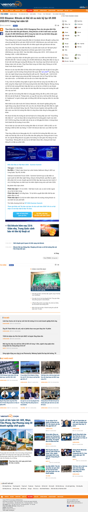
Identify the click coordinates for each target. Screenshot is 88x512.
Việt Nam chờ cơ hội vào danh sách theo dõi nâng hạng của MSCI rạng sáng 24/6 (50, 377)
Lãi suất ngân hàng (70, 486)
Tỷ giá (39, 14)
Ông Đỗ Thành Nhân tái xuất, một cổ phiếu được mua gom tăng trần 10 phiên (27, 329)
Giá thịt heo (23, 488)
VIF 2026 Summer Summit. (34, 203)
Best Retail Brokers (44, 488)
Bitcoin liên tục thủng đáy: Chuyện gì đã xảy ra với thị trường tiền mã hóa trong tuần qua (35, 248)
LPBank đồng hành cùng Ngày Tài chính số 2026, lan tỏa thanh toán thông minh (45, 303)
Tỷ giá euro (37, 486)
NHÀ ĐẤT (36, 10)
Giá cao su (35, 488)
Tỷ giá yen (30, 486)
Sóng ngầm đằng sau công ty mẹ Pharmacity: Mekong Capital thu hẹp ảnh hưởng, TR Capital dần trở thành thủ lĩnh (29, 354)
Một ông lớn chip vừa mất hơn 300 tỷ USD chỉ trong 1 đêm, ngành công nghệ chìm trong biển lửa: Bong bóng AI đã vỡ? (28, 345)
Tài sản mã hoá (23, 14)
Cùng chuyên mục (39, 269)
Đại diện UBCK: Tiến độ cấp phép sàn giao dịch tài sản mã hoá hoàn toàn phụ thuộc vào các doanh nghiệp (45, 288)
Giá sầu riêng (16, 488)
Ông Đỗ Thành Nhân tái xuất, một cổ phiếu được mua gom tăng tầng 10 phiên (80, 423)
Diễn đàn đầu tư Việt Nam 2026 (58, 488)
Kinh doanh (48, 444)
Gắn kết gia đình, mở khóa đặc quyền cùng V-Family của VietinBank (46, 294)
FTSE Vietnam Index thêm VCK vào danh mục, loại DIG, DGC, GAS (9, 376)
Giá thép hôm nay (7, 488)
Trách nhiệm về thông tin (8, 510)
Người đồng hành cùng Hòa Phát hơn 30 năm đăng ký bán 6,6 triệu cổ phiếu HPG (9, 402)
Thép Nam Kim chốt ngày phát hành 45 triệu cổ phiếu (20, 462)
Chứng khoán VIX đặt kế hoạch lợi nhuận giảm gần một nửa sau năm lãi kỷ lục (50, 402)
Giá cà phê (51, 486)
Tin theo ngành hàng (70, 16)
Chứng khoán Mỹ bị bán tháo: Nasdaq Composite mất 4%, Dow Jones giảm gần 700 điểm (80, 453)
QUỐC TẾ (24, 10)
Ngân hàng (13, 14)
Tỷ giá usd (24, 486)
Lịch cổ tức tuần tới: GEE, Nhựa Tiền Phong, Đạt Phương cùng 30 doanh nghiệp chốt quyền (16, 423)
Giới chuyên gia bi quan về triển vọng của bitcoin (28, 243)
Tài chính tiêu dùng (59, 14)
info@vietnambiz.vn (10, 508)
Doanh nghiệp (6, 323)
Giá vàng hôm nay (7, 486)
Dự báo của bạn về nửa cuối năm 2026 (42, 214)
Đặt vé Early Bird (22, 214)
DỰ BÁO (11, 10)
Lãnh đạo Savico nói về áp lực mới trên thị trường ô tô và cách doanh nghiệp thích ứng (30, 321)
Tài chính (4, 14)
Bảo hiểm (33, 14)
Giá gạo (30, 488)
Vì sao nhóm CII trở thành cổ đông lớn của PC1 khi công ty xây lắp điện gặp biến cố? (30, 377)
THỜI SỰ (6, 10)
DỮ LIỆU (66, 10)
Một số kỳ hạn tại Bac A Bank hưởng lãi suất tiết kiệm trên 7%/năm (45, 308)
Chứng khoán (6, 331)
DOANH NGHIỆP (51, 10)
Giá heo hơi (44, 486)
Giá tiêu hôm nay (60, 486)
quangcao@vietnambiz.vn (76, 503)
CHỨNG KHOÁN (43, 10)
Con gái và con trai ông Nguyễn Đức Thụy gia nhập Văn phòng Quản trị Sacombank (45, 299)
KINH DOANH (60, 10)
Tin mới (6, 318)
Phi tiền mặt (47, 14)
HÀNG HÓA (17, 10)
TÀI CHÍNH (30, 10)
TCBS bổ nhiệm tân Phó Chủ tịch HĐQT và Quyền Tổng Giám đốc (23, 336)
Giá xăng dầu (79, 486)
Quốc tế (5, 348)
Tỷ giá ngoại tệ (16, 486)
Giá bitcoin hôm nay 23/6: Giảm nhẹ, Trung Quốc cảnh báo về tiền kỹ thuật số (20, 228)
